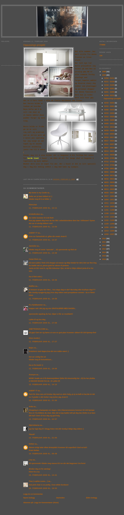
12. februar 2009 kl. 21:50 (43, 400)
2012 (104, 245)
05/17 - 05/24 (109, 141)
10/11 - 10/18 (109, 203)
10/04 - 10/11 (109, 200)
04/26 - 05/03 (109, 134)
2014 (104, 252)
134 (100, 56)
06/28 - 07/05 (109, 158)
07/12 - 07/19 (109, 162)
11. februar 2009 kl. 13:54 (43, 227)
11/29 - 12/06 (109, 224)
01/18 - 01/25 (109, 85)
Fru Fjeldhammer (36, 305)
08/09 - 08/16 (109, 175)
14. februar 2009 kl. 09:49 (43, 454)
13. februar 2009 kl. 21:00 (43, 438)
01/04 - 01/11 (109, 78)
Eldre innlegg (91, 498)
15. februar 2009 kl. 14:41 (43, 475)
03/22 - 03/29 (109, 117)
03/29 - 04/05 (109, 120)
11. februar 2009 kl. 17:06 (43, 323)
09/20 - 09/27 (109, 193)
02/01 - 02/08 (109, 92)
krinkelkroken (34, 214)
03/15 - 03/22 (109, 113)
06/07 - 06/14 (109, 148)
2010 (104, 239)
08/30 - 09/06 (109, 186)
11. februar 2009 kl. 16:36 (43, 280)
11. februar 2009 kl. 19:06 (43, 369)
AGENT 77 (33, 233)
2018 (104, 259)
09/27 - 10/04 (109, 196)
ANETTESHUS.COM (37, 329)
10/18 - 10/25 (109, 206)
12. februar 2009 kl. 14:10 (43, 384)
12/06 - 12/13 (109, 227)
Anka (31, 407)
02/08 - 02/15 (109, 95)
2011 (104, 242)
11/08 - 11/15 (109, 213)
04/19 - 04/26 (109, 130)
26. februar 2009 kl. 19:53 (43, 488)
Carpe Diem (33, 259)
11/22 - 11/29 (109, 220)
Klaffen (32, 286)
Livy (30, 460)
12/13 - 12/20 (109, 231)
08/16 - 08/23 (109, 179)
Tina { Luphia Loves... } (38, 481)
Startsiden (60, 498)
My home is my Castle (38, 193)
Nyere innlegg (29, 498)
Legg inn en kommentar (33, 494)
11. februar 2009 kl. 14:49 (43, 253)
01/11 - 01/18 (109, 82)
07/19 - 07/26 (109, 165)
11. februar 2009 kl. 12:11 (43, 208)
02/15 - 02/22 (109, 103)
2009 (104, 75)
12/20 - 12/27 (109, 234)
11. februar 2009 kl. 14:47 (43, 240)
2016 (104, 256)
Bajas (31, 348)
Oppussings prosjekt (34, 45)
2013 (104, 249)
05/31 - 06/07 (109, 144)
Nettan (31, 444)
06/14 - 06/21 (109, 151)
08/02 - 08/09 (109, 172)
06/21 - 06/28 (109, 155)
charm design (62, 10)
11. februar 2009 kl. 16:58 (43, 299)
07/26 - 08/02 (109, 168)
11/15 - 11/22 (109, 217)
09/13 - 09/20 (109, 189)
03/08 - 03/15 (109, 110)
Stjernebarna (34, 425)
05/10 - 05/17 (109, 137)
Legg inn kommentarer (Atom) (46, 503)
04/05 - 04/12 (109, 123)
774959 (102, 45)
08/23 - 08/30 (109, 182)
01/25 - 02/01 (109, 88)
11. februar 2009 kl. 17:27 (43, 342)
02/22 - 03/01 (109, 106)
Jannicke (32, 246)
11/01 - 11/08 (109, 210)
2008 (104, 72)
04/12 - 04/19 (109, 127)
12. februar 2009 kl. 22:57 (43, 419)
